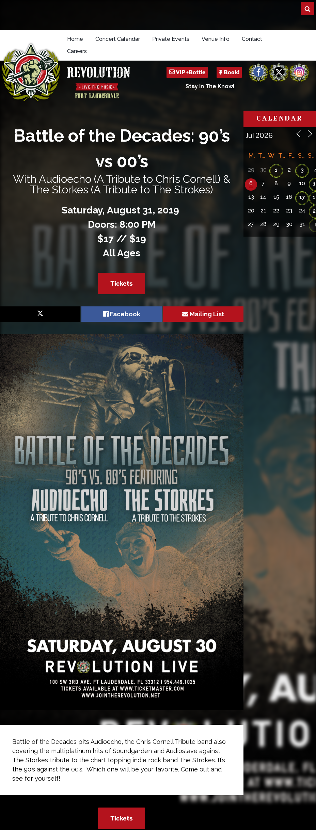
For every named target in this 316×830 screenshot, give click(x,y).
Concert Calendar (117, 39)
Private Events (170, 39)
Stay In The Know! (210, 86)
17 (302, 197)
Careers (77, 51)
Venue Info (216, 39)
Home (75, 39)
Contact (252, 39)
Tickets (121, 283)
